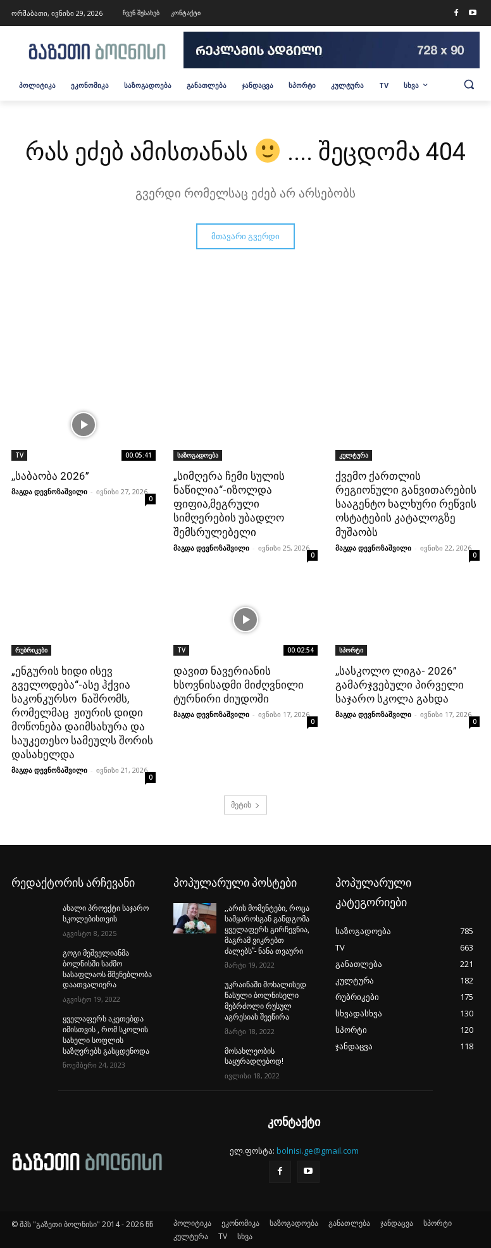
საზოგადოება (197, 455)
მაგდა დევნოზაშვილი (49, 491)
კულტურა (353, 455)
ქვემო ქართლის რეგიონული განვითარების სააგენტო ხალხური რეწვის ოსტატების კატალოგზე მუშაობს (405, 504)
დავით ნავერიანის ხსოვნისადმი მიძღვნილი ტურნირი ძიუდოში (238, 685)
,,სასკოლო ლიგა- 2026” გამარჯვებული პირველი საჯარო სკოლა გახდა (399, 685)
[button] (469, 84)
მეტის (245, 804)
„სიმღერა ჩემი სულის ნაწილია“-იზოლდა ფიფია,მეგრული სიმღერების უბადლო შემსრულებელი (229, 504)
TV (19, 455)
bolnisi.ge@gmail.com (318, 1150)
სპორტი (351, 650)
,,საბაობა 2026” (50, 476)
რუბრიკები (31, 650)
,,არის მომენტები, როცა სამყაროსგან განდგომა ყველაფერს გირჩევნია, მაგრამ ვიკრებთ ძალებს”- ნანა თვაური (267, 929)
